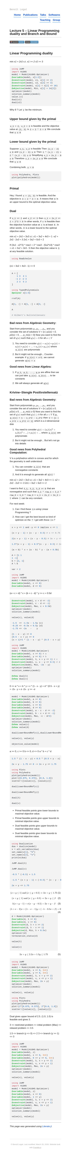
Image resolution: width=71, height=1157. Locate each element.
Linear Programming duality (31, 54)
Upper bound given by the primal (33, 119)
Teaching (45, 20)
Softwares (54, 15)
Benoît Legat (18, 9)
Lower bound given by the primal (33, 142)
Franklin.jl (37, 1148)
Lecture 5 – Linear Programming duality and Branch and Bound (34, 32)
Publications (30, 15)
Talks (43, 15)
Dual (13, 211)
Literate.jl (47, 1127)
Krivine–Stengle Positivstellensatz (34, 393)
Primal (14, 189)
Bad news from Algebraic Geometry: (33, 323)
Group (56, 20)
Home (17, 15)
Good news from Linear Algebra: (30, 367)
